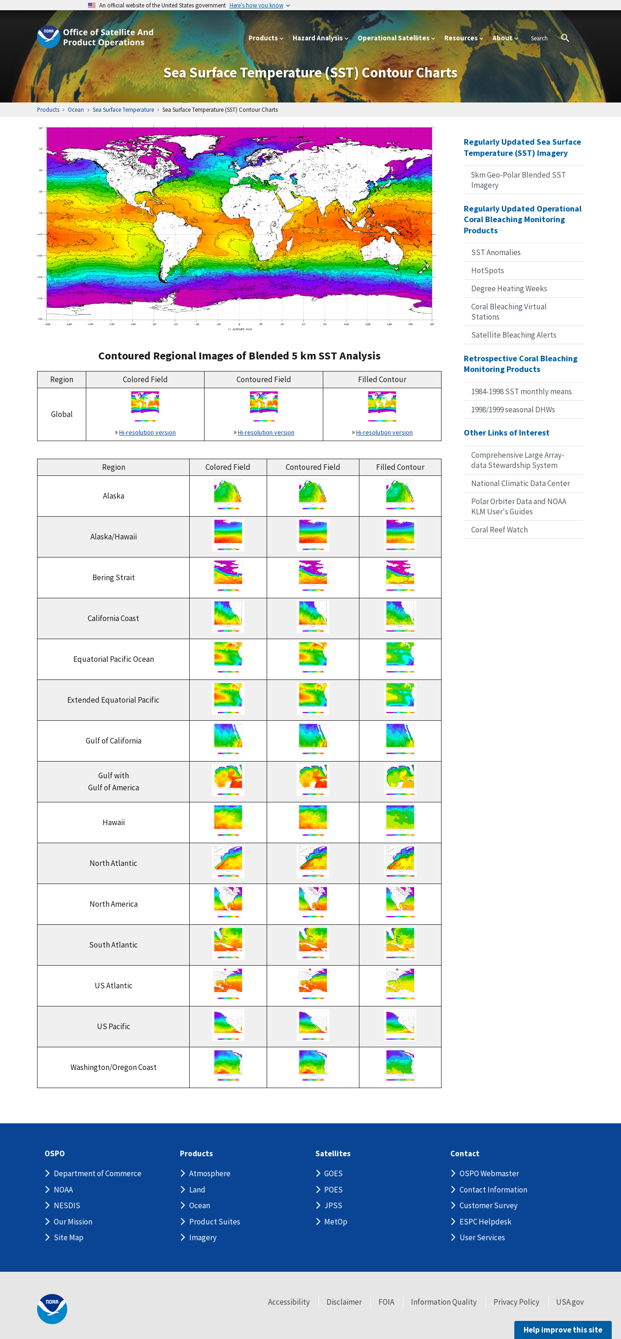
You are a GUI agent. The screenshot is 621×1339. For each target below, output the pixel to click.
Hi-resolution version (147, 432)
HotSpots (487, 270)
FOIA (386, 1302)
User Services (482, 1237)
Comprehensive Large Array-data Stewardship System (517, 460)
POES (333, 1190)
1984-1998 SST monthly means (521, 391)
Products (196, 1153)
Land (197, 1190)
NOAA (63, 1190)
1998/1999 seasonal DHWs (513, 409)
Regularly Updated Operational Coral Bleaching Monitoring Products (523, 219)
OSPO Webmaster (489, 1173)
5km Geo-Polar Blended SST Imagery (518, 180)
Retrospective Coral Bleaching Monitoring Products (520, 364)
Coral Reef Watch (499, 530)
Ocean (199, 1205)
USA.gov (570, 1302)
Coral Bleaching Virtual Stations (509, 311)
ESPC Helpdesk (486, 1222)
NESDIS (67, 1205)
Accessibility (289, 1302)
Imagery (203, 1237)
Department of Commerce (97, 1173)
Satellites (333, 1153)
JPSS (333, 1205)
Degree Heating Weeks (509, 288)
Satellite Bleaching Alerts (514, 335)
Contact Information (493, 1190)
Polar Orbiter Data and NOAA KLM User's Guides (518, 506)
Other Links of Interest (507, 432)
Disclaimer (344, 1302)
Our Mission (73, 1222)
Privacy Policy (516, 1302)
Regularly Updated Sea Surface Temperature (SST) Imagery (522, 147)
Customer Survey (489, 1205)
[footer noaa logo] (52, 1309)
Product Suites (214, 1222)
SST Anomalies (496, 252)
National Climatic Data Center (520, 483)
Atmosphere (209, 1173)
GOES (333, 1173)
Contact (465, 1153)
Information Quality (444, 1302)
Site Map (68, 1237)
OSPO (55, 1153)
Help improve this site (563, 1330)
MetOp (335, 1222)
